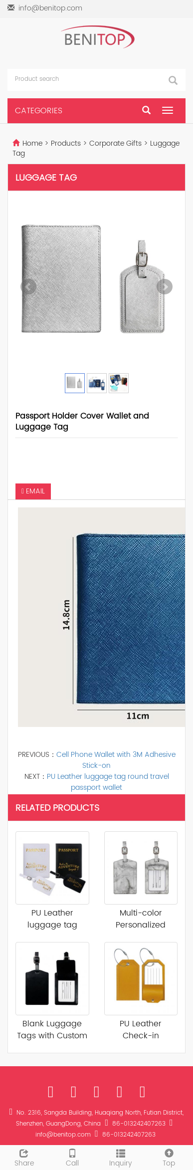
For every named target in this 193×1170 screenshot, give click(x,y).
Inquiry (121, 1157)
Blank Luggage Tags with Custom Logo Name (52, 1030)
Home (32, 143)
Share (24, 1157)
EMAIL (33, 491)
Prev (28, 287)
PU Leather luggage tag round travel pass (52, 919)
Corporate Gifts (115, 143)
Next (165, 287)
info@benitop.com (50, 8)
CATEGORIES (38, 110)
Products (67, 143)
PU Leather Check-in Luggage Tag (140, 1030)
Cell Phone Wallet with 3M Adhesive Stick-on (116, 760)
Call (72, 1157)
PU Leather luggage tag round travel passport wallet (108, 782)
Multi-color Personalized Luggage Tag (140, 919)
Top (169, 1157)
